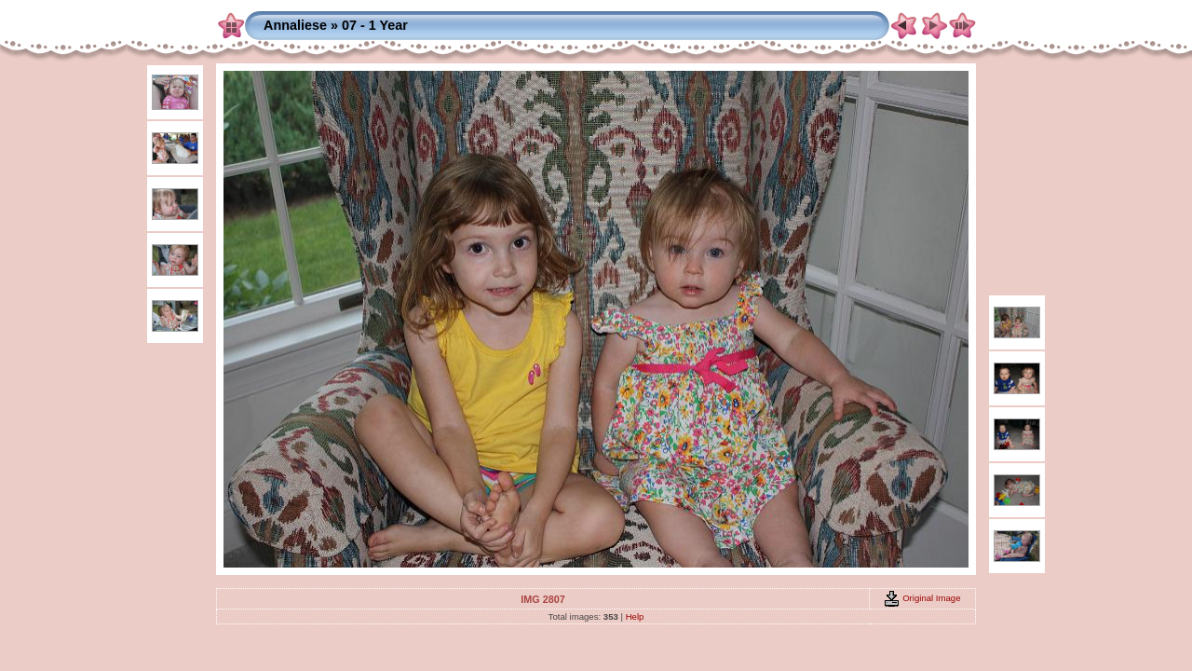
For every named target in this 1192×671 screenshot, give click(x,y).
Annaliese (295, 25)
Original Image (922, 598)
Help (635, 616)
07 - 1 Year (375, 25)
